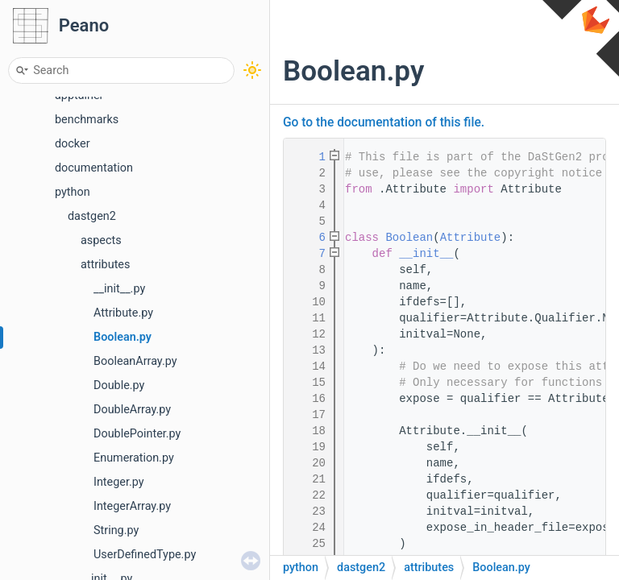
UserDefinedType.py (144, 554)
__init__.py (119, 289)
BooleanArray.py (135, 361)
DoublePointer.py (137, 434)
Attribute (470, 237)
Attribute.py (123, 313)
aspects (101, 240)
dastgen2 (92, 216)
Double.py (118, 385)
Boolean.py (122, 337)
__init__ (426, 253)
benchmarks (86, 119)
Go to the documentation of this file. (383, 122)
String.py (116, 530)
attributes (105, 264)
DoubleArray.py (132, 409)
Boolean (409, 237)
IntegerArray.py (132, 506)
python (72, 192)
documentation (94, 168)
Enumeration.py (133, 458)
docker (72, 144)
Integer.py (118, 482)
